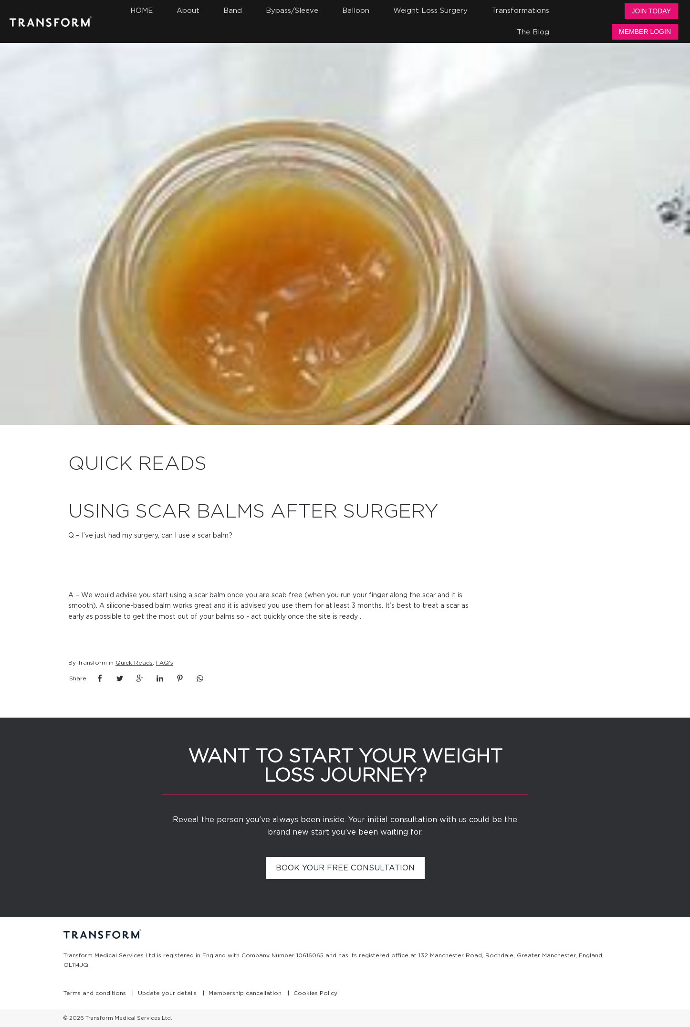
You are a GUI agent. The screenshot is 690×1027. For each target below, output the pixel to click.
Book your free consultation (345, 867)
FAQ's (164, 662)
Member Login (645, 31)
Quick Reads (134, 662)
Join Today (651, 11)
